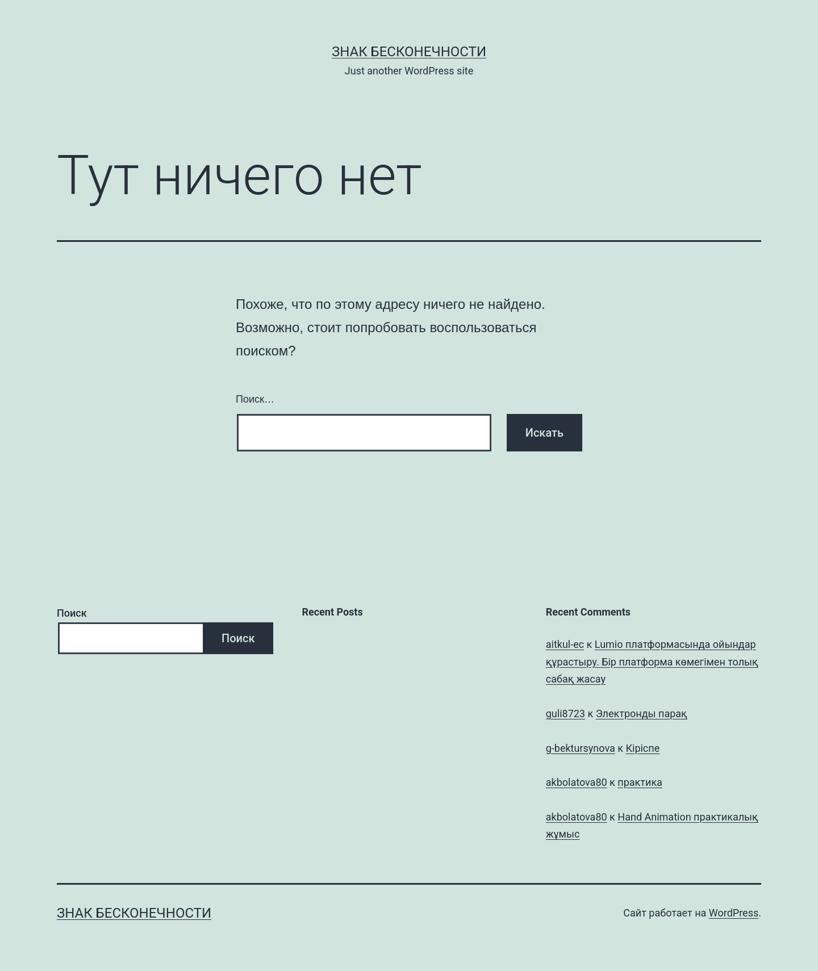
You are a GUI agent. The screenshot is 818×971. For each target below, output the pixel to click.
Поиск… (255, 399)
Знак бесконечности (409, 52)
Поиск (72, 613)
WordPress (733, 913)
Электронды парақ (641, 713)
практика (639, 782)
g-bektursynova (580, 748)
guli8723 (565, 713)
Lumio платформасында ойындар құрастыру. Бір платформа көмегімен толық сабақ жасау (652, 661)
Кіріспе (642, 748)
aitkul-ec (565, 644)
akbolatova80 (576, 782)
